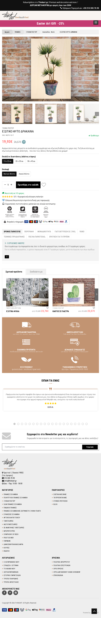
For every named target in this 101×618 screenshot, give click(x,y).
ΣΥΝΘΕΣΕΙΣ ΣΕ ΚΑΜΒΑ (11, 514)
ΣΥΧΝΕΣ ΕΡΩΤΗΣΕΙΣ (60, 501)
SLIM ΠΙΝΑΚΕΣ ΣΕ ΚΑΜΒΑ (13, 504)
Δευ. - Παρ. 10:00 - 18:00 (12, 483)
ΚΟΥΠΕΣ (6, 548)
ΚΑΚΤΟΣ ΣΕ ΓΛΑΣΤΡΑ (61, 311)
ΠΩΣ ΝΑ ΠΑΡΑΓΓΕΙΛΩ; (36, 237)
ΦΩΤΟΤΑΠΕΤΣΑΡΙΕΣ (10, 524)
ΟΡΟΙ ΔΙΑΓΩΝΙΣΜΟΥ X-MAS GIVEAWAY (66, 572)
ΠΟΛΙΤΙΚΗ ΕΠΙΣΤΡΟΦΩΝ (61, 565)
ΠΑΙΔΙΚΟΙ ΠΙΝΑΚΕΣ (10, 508)
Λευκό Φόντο (24, 174)
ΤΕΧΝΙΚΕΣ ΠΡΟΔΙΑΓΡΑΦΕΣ (14, 237)
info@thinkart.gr (9, 481)
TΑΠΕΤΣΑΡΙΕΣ (8, 521)
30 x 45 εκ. (31, 161)
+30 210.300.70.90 (91, 8)
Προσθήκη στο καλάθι (28, 184)
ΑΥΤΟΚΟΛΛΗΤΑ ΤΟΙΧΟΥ (12, 518)
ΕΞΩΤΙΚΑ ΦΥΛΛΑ (12, 311)
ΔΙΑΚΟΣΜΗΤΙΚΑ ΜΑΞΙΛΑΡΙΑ (13, 544)
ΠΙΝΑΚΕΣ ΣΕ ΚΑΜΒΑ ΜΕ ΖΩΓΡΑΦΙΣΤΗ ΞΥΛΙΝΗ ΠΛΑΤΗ (22, 511)
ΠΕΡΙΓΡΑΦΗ (29, 231)
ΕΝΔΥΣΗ (6, 551)
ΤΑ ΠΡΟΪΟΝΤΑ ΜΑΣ (60, 498)
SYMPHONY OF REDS (11, 534)
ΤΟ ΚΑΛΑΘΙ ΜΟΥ (9, 569)
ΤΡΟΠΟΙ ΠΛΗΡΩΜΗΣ (11, 579)
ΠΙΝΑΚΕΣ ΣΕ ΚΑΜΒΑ (11, 494)
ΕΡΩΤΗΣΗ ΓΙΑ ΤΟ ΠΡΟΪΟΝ (59, 237)
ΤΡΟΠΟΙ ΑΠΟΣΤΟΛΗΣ (11, 582)
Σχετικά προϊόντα (14, 271)
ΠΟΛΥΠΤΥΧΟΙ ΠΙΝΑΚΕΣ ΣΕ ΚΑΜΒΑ (15, 498)
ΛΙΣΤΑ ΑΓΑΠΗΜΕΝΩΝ (11, 572)
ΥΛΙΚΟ (81, 231)
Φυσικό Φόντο (9, 174)
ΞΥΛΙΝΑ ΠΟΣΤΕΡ (9, 501)
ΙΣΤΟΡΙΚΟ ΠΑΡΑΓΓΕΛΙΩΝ (12, 575)
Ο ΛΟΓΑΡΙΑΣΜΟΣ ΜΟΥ (11, 562)
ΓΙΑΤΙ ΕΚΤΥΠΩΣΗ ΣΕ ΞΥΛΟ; (65, 231)
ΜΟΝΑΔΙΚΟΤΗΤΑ (44, 231)
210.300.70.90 (8, 478)
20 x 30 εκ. (19, 161)
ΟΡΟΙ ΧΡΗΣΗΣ (58, 569)
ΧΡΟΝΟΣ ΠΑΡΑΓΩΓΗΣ (12, 231)
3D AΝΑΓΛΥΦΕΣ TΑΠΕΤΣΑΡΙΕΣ (14, 528)
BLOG (55, 504)
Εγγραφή (90, 447)
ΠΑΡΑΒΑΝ (7, 541)
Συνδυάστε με (36, 271)
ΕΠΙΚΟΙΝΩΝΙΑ (58, 575)
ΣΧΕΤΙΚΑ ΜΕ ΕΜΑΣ (59, 494)
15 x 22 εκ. (8, 161)
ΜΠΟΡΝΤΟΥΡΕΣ (9, 531)
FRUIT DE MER (9, 538)
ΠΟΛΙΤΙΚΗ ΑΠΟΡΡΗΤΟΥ (61, 562)
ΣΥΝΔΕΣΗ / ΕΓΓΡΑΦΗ (11, 565)
